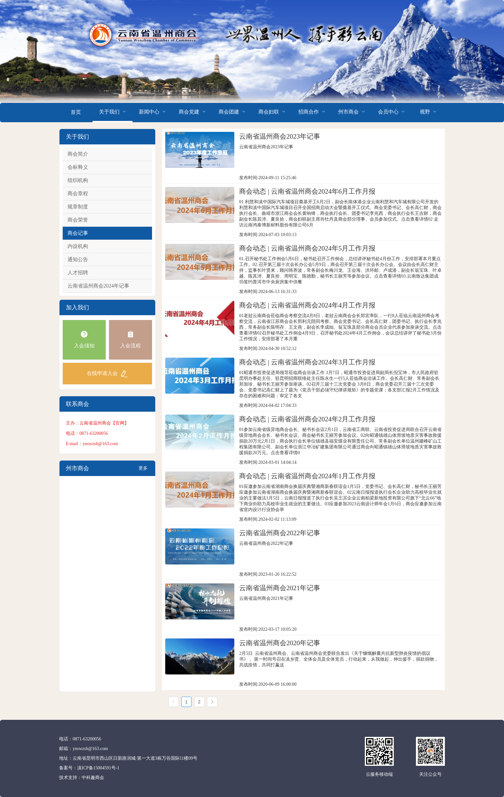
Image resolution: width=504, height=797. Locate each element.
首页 (76, 112)
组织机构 (78, 180)
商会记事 (78, 233)
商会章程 (78, 193)
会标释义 (78, 167)
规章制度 (78, 206)
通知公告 (78, 259)
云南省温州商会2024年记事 (98, 286)
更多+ (143, 471)
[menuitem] (76, 112)
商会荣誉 (78, 220)
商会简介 (78, 154)
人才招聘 (78, 272)
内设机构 (78, 246)
